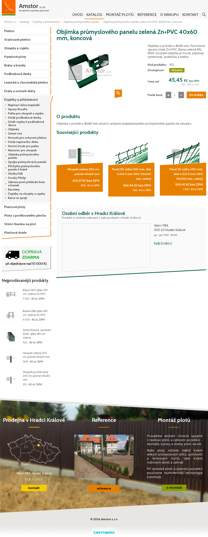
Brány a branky (15, 65)
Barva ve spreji (17, 198)
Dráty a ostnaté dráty (19, 91)
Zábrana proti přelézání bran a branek (26, 183)
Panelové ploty (15, 57)
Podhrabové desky (17, 74)
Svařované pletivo (17, 40)
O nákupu (169, 14)
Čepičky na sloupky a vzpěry (26, 193)
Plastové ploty (14, 207)
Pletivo (9, 31)
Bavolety (14, 189)
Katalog (94, 14)
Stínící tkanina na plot (20, 224)
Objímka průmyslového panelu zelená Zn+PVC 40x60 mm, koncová (142, 22)
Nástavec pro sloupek (22, 150)
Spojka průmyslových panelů (27, 162)
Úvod (77, 14)
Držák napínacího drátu (23, 142)
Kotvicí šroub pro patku (23, 146)
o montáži (174, 488)
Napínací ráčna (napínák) (24, 105)
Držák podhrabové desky (24, 117)
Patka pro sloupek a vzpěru (26, 113)
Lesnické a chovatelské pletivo (26, 82)
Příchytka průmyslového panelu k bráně (24, 168)
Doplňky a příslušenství (46, 22)
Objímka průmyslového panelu (81, 22)
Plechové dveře (15, 233)
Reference (147, 14)
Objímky (13, 129)
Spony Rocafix (17, 109)
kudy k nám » (163, 242)
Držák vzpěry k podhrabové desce (26, 123)
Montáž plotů (120, 14)
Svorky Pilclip (17, 178)
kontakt (34, 488)
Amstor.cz (10, 22)
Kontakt (190, 14)
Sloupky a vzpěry (16, 48)
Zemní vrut (15, 133)
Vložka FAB (15, 173)
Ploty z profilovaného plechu (25, 215)
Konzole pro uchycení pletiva (27, 137)
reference (104, 488)
